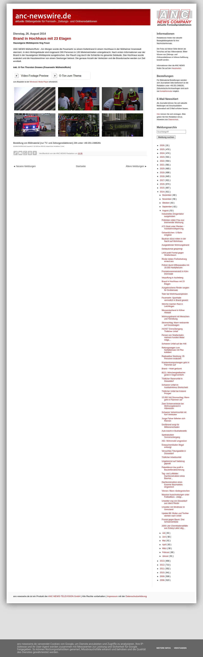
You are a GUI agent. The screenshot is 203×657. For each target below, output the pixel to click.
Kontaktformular (166, 91)
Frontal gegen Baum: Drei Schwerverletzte (173, 520)
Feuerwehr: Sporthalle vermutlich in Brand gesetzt (175, 299)
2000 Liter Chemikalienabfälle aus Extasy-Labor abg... (175, 527)
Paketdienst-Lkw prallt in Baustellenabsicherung (173, 468)
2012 (162, 565)
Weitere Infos (163, 648)
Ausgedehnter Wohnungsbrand (175, 245)
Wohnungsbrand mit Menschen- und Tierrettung (176, 317)
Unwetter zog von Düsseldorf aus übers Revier (174, 502)
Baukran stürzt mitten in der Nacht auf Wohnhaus (174, 240)
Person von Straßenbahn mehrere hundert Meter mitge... (173, 337)
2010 (162, 572)
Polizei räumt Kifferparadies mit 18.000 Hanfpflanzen (175, 266)
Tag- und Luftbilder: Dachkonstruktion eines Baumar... (173, 476)
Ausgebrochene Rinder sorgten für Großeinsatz (175, 289)
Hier (158, 114)
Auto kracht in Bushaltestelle (174, 431)
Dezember (167, 195)
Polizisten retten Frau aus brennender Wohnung (173, 221)
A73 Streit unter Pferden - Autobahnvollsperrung (173, 227)
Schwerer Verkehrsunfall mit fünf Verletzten (174, 413)
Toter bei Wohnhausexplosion (175, 294)
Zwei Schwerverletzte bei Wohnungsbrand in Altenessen (173, 406)
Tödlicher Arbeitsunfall (171, 457)
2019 (162, 172)
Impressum (112, 596)
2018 (162, 176)
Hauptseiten (176, 68)
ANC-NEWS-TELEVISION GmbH (64, 596)
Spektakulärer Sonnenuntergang (171, 436)
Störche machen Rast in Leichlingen (172, 305)
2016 (162, 184)
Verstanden (180, 648)
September (167, 206)
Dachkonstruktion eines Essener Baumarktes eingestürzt (172, 484)
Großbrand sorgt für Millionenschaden (171, 425)
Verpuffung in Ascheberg (172, 278)
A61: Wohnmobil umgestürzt (174, 441)
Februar (166, 552)
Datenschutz (173, 119)
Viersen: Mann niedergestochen (176, 491)
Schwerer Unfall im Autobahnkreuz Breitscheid (175, 386)
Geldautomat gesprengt (172, 249)
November (167, 199)
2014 (162, 192)
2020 (162, 168)
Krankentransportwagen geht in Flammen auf (175, 363)
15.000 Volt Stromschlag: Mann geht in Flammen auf (175, 398)
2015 (162, 188)
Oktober (166, 203)
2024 (162, 153)
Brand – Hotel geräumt (172, 368)
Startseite (81, 166)
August (165, 210)
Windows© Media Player (39, 82)
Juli (164, 533)
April (164, 544)
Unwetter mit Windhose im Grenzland (173, 508)
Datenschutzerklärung (136, 596)
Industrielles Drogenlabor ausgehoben (173, 215)
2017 (162, 180)
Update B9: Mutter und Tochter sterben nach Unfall (175, 514)
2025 (162, 149)
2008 (162, 580)
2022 (162, 161)
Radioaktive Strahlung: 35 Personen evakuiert (173, 357)
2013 (162, 561)
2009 (162, 576)
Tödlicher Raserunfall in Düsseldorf (172, 380)
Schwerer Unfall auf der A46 (174, 344)
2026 (162, 145)
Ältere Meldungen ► (136, 166)
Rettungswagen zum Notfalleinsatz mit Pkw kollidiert (173, 350)
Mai (164, 541)
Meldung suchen (166, 137)
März (164, 548)
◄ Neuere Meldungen (24, 166)
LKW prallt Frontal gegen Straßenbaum (173, 254)
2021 (162, 165)
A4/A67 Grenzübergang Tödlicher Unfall (172, 330)
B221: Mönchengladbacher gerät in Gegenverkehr (173, 373)
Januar (165, 556)
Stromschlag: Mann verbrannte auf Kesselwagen (175, 323)
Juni (164, 537)
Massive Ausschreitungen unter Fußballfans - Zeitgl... (175, 496)
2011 (162, 569)
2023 (162, 157)
